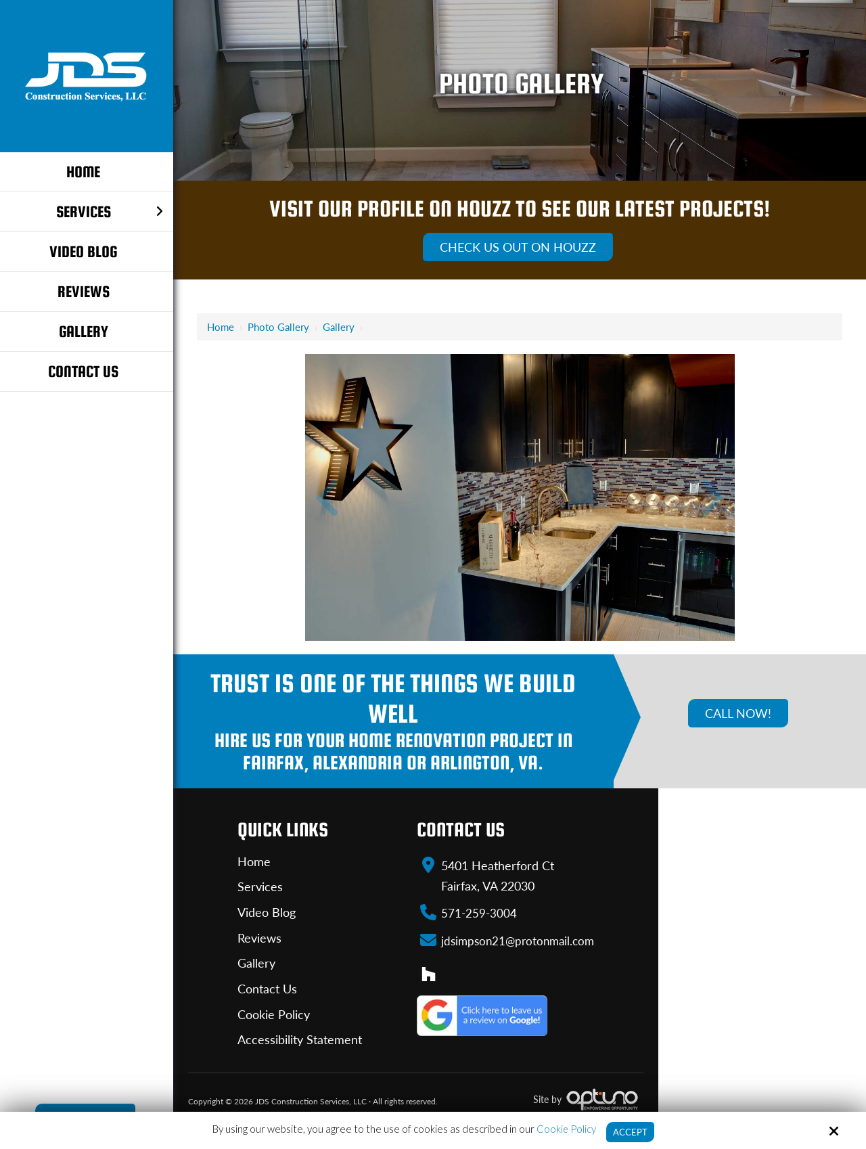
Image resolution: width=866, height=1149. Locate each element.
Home (220, 327)
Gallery (339, 327)
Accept (630, 1131)
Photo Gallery (278, 327)
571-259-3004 (474, 912)
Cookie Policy (564, 1128)
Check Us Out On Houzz (518, 247)
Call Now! (738, 713)
